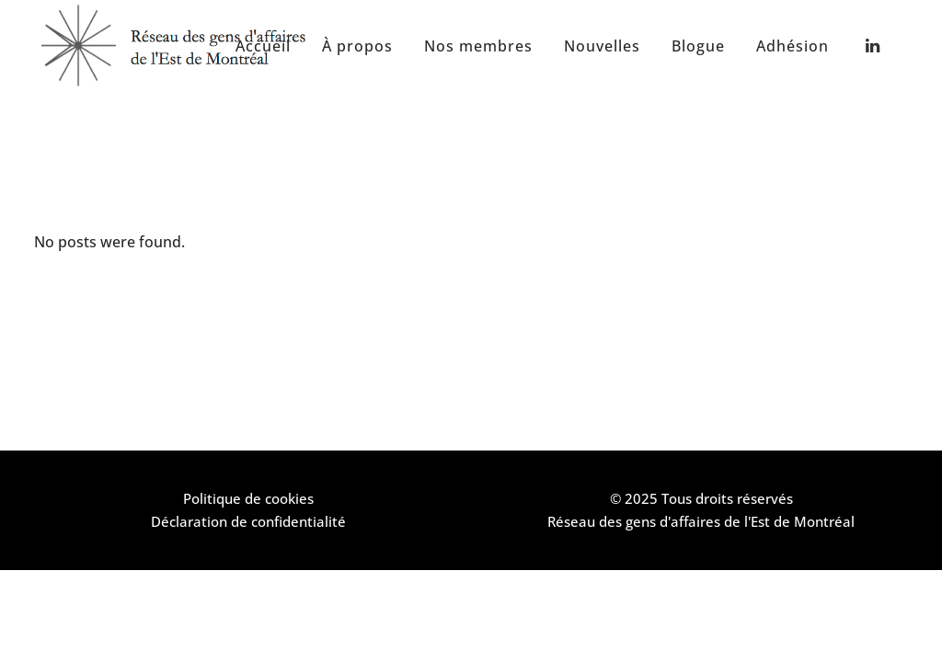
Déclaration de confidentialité (248, 521)
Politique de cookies (248, 498)
